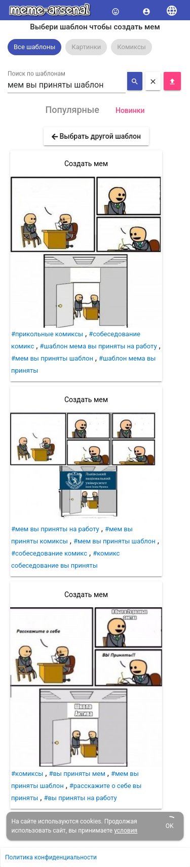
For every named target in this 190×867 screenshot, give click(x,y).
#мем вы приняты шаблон (52, 358)
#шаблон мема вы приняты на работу (98, 346)
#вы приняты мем (77, 773)
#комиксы (27, 773)
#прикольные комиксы (47, 334)
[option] (34, 47)
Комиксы (131, 47)
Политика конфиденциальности (51, 857)
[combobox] (67, 85)
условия (125, 830)
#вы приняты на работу (80, 798)
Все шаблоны (34, 47)
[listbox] (95, 47)
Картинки (86, 47)
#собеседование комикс (49, 553)
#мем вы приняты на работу (55, 529)
